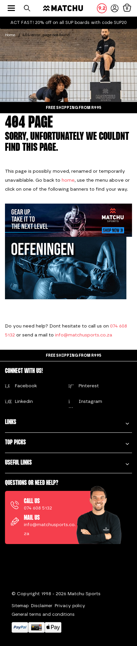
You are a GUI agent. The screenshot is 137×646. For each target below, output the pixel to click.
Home (10, 35)
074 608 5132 (38, 508)
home (68, 180)
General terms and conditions (43, 614)
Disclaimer (41, 605)
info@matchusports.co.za (83, 335)
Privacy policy (70, 605)
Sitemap (20, 605)
